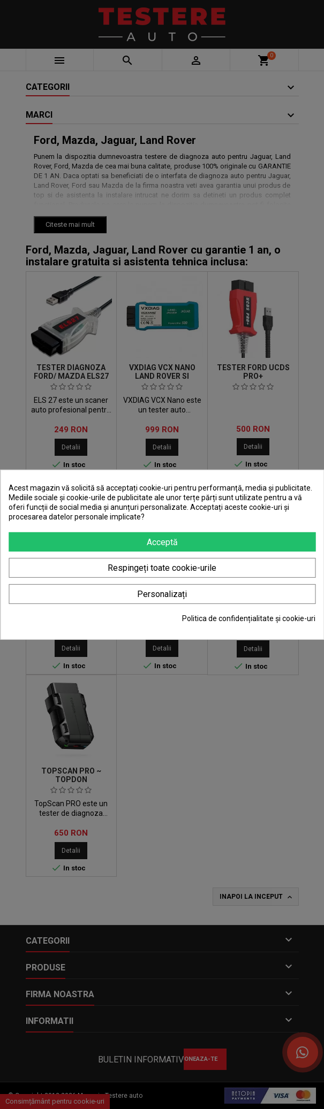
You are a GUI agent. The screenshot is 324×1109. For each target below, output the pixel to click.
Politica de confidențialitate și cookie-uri (248, 618)
